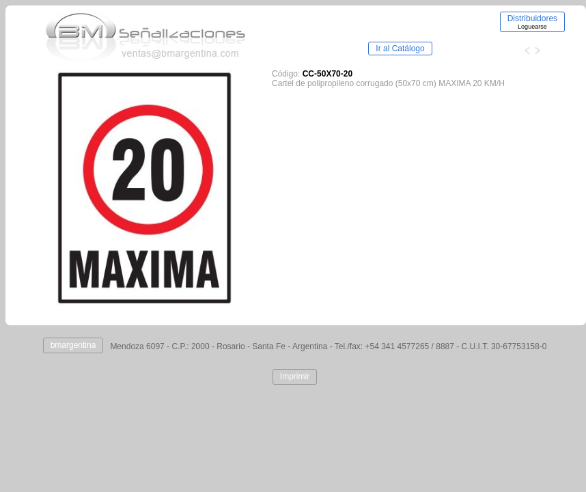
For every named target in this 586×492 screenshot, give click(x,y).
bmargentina (73, 345)
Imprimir (294, 376)
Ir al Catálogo (400, 48)
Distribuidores (532, 22)
